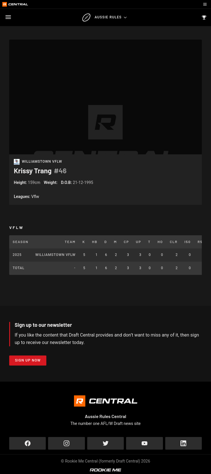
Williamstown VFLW (42, 162)
